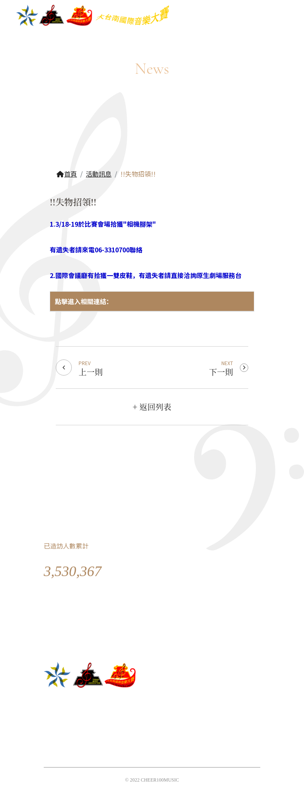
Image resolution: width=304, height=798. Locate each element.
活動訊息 (98, 174)
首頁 (66, 174)
